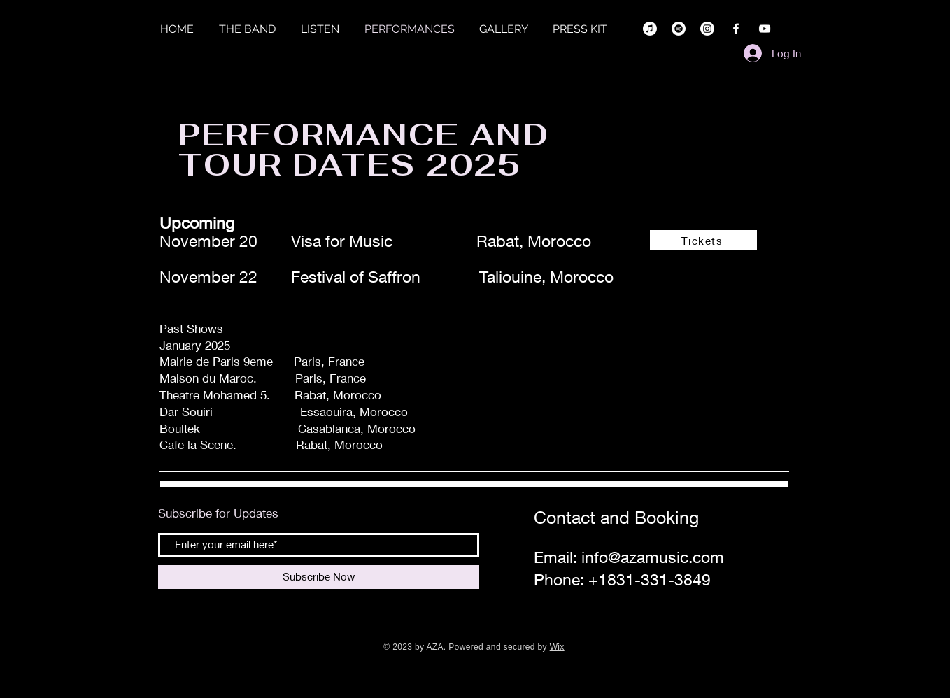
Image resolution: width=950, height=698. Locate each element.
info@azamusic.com (652, 557)
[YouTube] (765, 29)
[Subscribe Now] (318, 577)
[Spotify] (679, 29)
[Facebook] (736, 29)
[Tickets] (703, 240)
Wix (557, 647)
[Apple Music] (650, 29)
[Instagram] (707, 29)
